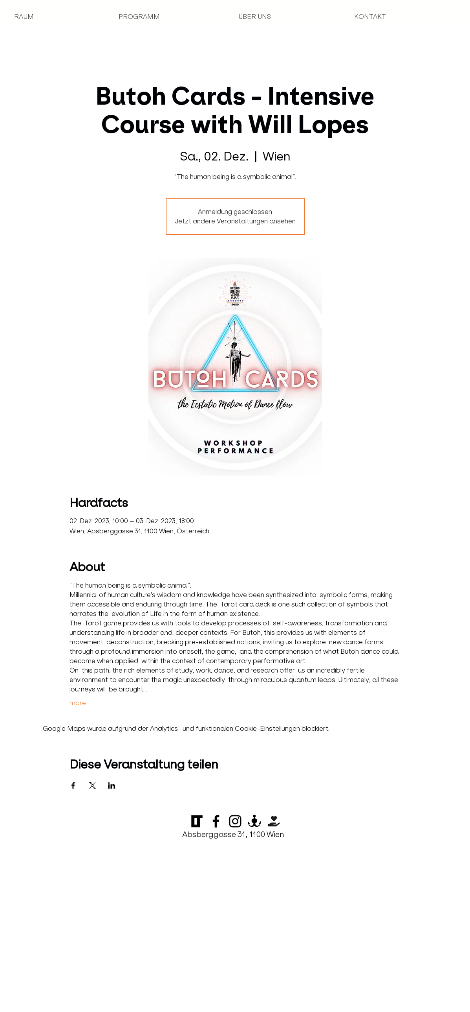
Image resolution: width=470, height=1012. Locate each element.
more (77, 703)
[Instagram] (235, 821)
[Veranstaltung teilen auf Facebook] (73, 785)
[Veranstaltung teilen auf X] (92, 785)
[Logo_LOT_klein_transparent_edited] (196, 821)
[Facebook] (216, 821)
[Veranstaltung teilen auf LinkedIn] (111, 785)
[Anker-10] (254, 821)
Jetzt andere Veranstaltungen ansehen (235, 221)
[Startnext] (273, 821)
